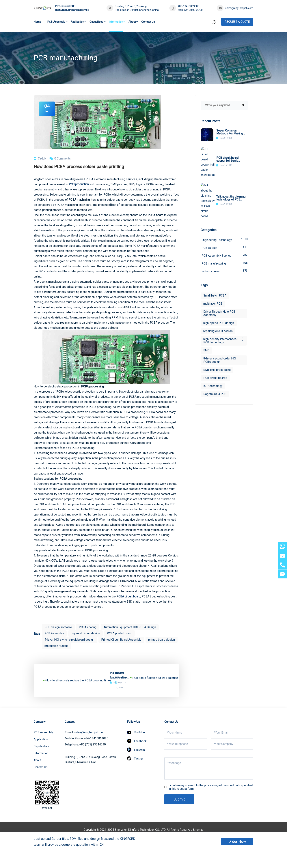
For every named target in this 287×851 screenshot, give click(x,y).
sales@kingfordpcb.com (239, 8)
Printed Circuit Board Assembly (121, 639)
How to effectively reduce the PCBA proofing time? (79, 675)
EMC (206, 309)
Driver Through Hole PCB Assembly (219, 272)
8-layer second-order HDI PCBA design (219, 319)
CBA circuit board (129, 596)
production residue (56, 646)
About (132, 21)
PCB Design (225, 206)
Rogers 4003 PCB (214, 353)
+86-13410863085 (188, 6)
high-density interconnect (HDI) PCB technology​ (223, 299)
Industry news (225, 230)
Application (77, 21)
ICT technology (213, 345)
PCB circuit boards (215, 337)
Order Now (237, 841)
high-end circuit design (85, 633)
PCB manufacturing (225, 222)
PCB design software (58, 627)
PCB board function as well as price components (129, 675)
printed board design (161, 639)
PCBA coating (87, 627)
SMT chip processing (217, 329)
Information (116, 21)
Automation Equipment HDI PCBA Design (129, 627)
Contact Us (148, 21)
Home (37, 21)
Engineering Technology (225, 198)
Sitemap (198, 824)
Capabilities (96, 21)
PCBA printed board (119, 633)
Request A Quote (237, 21)
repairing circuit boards (218, 290)
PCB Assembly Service (225, 214)
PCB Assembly (56, 21)
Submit (179, 794)
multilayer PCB (212, 262)
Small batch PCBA (214, 254)
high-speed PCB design (218, 282)
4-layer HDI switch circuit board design (69, 639)
